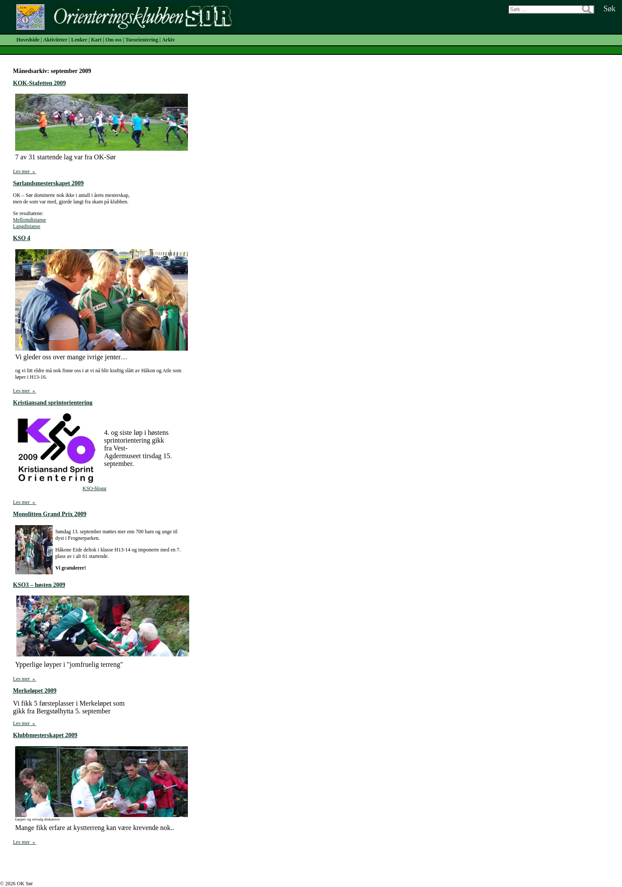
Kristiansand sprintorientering (52, 402)
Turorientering (141, 40)
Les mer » (24, 171)
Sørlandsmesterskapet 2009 (48, 183)
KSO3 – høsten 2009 (39, 585)
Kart (96, 40)
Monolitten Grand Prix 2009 (49, 514)
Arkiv (168, 40)
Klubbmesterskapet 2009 (45, 735)
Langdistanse (26, 226)
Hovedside (27, 40)
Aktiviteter (55, 40)
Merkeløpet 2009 (35, 690)
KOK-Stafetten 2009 (39, 83)
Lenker (79, 40)
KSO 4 (21, 238)
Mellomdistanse (29, 220)
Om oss (113, 40)
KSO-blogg (94, 488)
